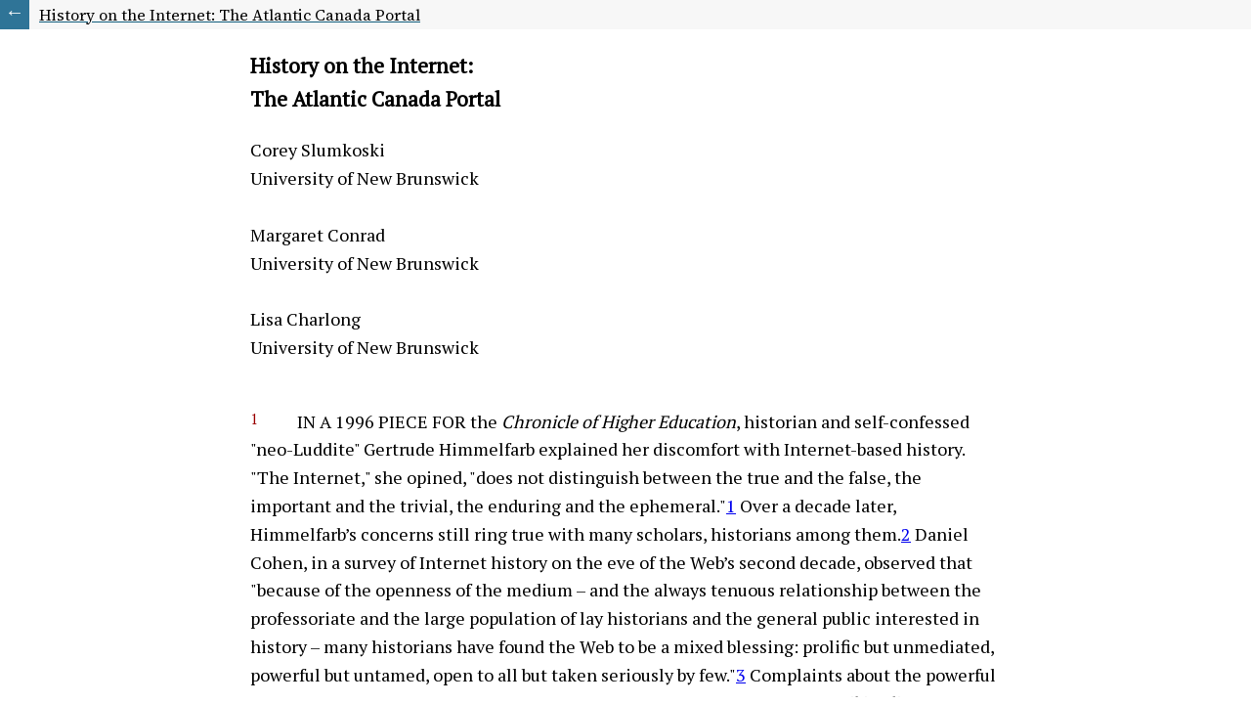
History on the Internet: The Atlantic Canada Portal (229, 14)
